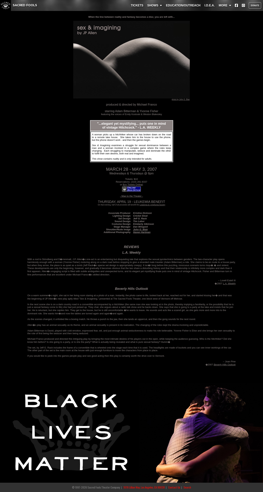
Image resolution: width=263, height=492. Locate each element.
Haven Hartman (141, 232)
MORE (225, 5)
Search (187, 487)
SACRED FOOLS (18, 5)
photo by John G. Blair (181, 99)
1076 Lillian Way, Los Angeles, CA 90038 (144, 487)
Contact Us (174, 487)
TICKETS (137, 5)
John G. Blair (140, 229)
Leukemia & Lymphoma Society (152, 205)
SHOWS (154, 5)
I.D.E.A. (209, 5)
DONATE (255, 5)
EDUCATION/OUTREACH (183, 5)
